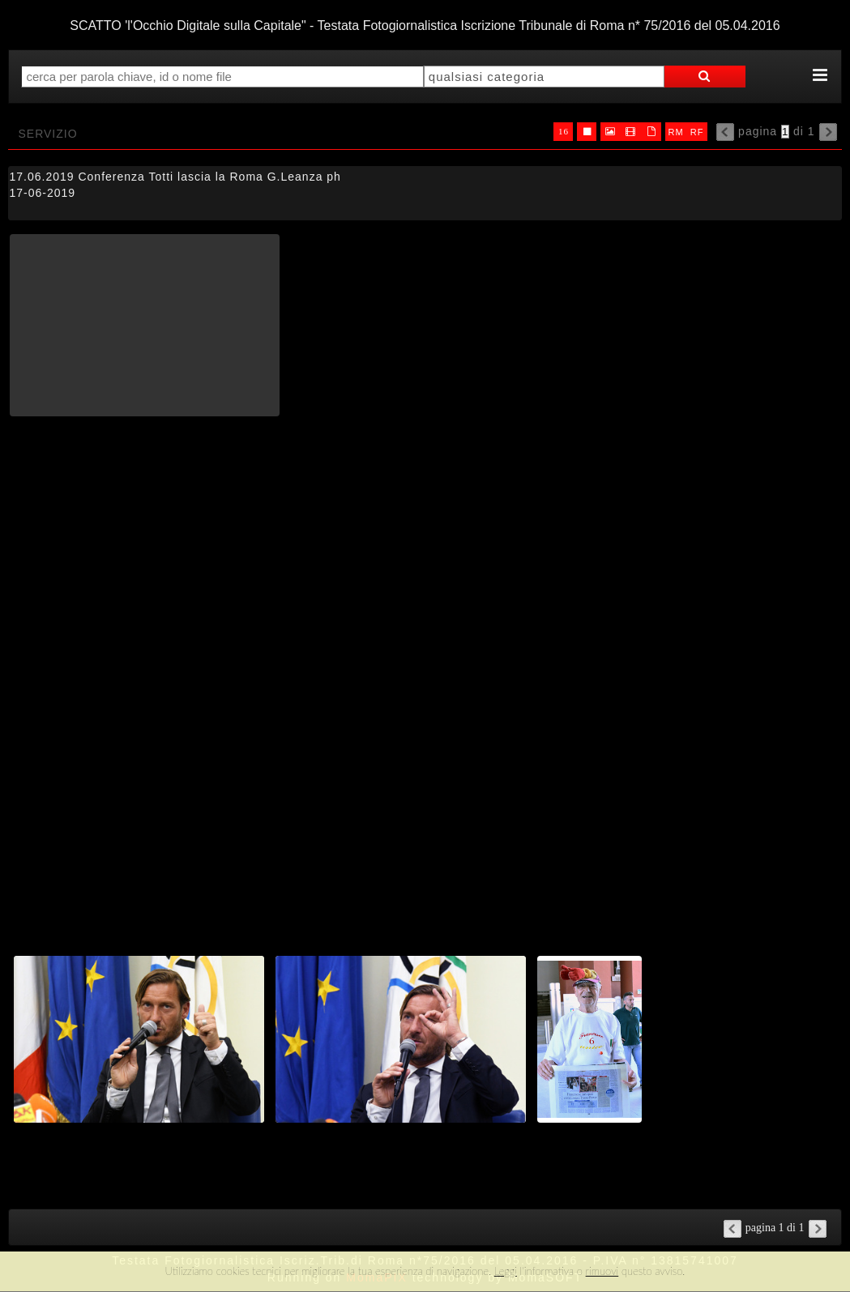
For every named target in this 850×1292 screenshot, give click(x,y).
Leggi (505, 1270)
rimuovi (602, 1270)
